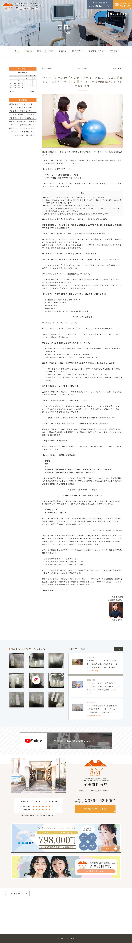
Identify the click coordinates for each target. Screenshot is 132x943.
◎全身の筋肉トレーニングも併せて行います (62, 211)
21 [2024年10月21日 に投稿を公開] (11, 85)
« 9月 (12, 91)
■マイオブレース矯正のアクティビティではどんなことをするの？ (69, 205)
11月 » (33, 91)
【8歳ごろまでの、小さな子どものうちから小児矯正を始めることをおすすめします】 (76, 214)
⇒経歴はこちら (116, 620)
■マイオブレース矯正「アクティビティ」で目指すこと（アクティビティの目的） (74, 197)
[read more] (92, 670)
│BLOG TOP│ (82, 68)
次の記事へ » (117, 68)
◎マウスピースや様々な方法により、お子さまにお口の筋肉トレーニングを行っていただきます (82, 208)
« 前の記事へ (47, 68)
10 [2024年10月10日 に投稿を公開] (23, 81)
